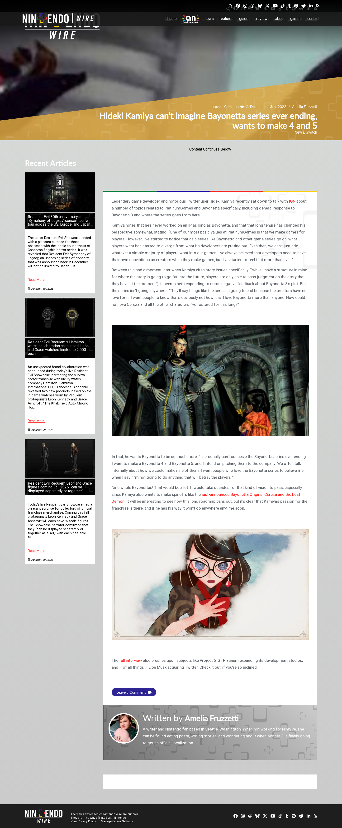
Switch (311, 132)
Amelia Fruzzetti (303, 106)
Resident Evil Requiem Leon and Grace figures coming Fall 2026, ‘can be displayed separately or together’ (60, 487)
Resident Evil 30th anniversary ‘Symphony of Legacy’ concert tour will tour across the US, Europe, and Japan (59, 220)
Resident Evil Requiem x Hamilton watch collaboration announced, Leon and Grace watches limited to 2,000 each (58, 348)
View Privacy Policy (83, 821)
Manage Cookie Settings (117, 821)
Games (296, 18)
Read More (36, 280)
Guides (245, 18)
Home (172, 18)
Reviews (263, 18)
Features (226, 18)
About (280, 18)
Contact (313, 18)
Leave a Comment (225, 106)
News (209, 18)
